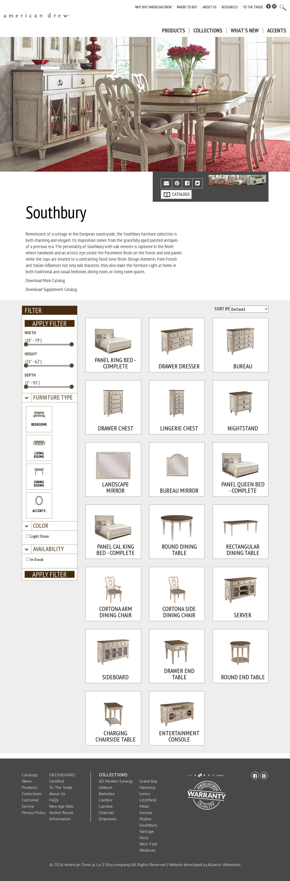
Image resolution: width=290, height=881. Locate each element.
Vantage (146, 831)
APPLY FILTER (49, 323)
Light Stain (37, 536)
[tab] (49, 397)
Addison (105, 787)
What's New (245, 30)
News (27, 781)
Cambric (106, 800)
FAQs (54, 800)
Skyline (145, 818)
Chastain (106, 812)
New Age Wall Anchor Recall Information (61, 812)
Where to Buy (187, 7)
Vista (143, 837)
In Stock (34, 559)
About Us (209, 7)
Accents (276, 30)
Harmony (147, 787)
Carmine (106, 806)
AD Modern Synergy (116, 781)
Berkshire (107, 793)
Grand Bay (148, 781)
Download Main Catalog (45, 280)
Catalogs (30, 774)
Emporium (108, 818)
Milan (144, 806)
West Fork (148, 843)
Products (173, 30)
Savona (145, 812)
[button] (52, 397)
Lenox (144, 793)
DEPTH (30, 375)
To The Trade (253, 7)
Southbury (148, 825)
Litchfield (147, 800)
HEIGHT (31, 353)
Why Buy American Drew (153, 7)
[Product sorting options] (249, 309)
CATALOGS (177, 194)
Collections (207, 30)
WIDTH (30, 332)
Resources (230, 7)
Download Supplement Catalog (51, 289)
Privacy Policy (33, 812)
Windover (147, 850)
